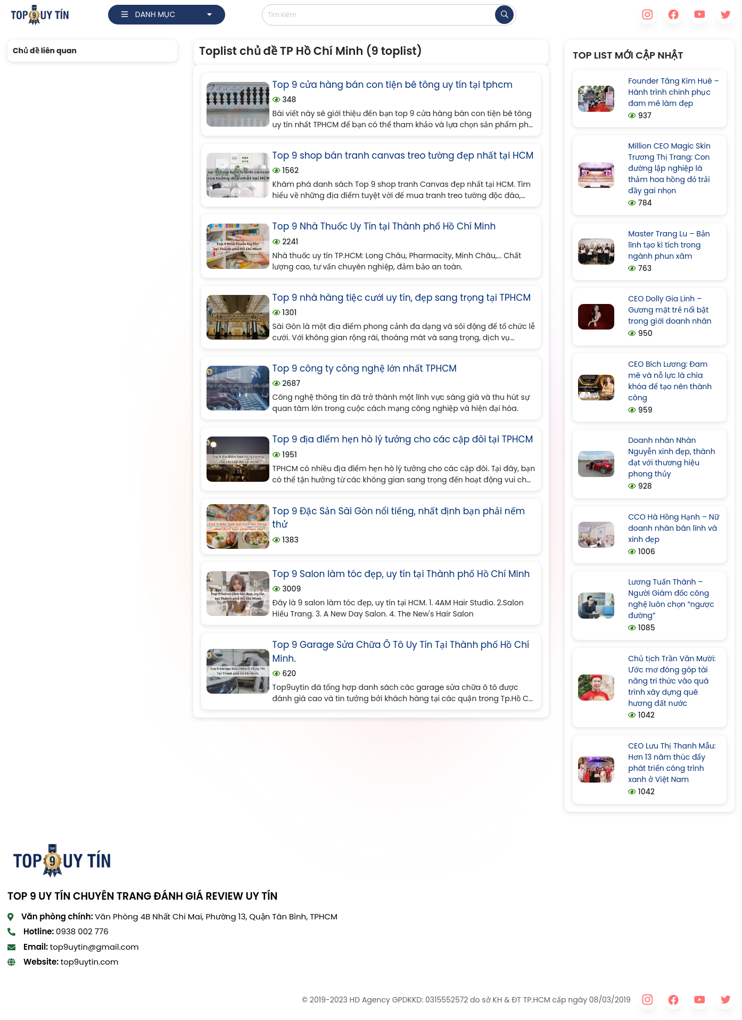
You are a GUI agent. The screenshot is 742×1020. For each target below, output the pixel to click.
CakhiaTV (66, 999)
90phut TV (208, 999)
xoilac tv (128, 999)
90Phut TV (26, 999)
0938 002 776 (82, 931)
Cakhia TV (166, 999)
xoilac (99, 999)
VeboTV (246, 999)
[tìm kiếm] (504, 14)
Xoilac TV (281, 999)
